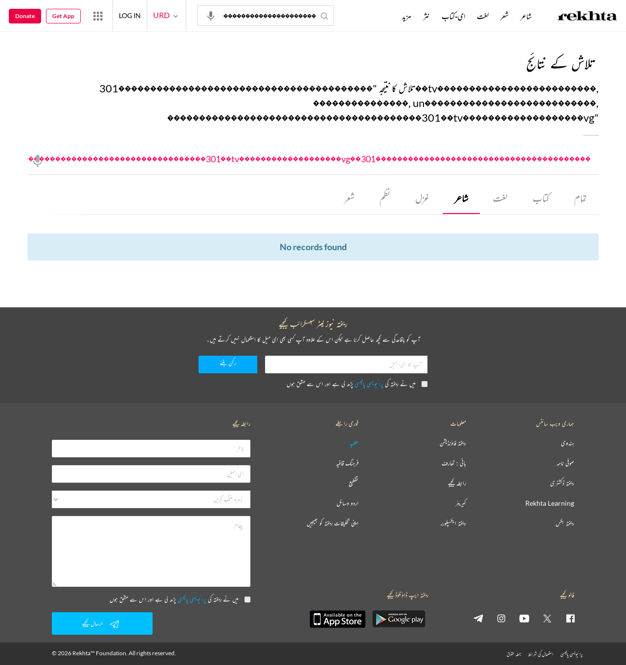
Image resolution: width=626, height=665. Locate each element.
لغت (500, 198)
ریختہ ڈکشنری (562, 483)
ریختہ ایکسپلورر (453, 523)
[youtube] (524, 618)
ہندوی (567, 443)
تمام (580, 198)
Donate (25, 16)
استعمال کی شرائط (540, 654)
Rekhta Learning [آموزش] (549, 503)
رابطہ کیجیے (457, 483)
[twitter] (547, 618)
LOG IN (130, 15)
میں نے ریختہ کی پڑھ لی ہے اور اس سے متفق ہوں (357, 384)
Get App (63, 16)
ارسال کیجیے (102, 624)
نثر (426, 16)
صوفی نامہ (565, 463)
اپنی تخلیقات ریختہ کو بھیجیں (332, 523)
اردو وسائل (347, 503)
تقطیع (353, 483)
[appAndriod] (398, 619)
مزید (406, 16)
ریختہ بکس (565, 523)
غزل (422, 198)
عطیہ (354, 443)
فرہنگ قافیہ (347, 463)
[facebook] (570, 618)
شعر (349, 198)
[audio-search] (210, 15)
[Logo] (587, 17)
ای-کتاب (453, 16)
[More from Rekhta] (98, 15)
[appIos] (337, 619)
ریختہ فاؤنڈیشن (453, 443)
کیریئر (460, 503)
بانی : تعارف (454, 463)
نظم (385, 198)
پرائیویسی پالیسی (369, 384)
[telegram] (478, 618)
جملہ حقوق (514, 654)
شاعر (461, 198)
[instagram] (501, 618)
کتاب (541, 198)
